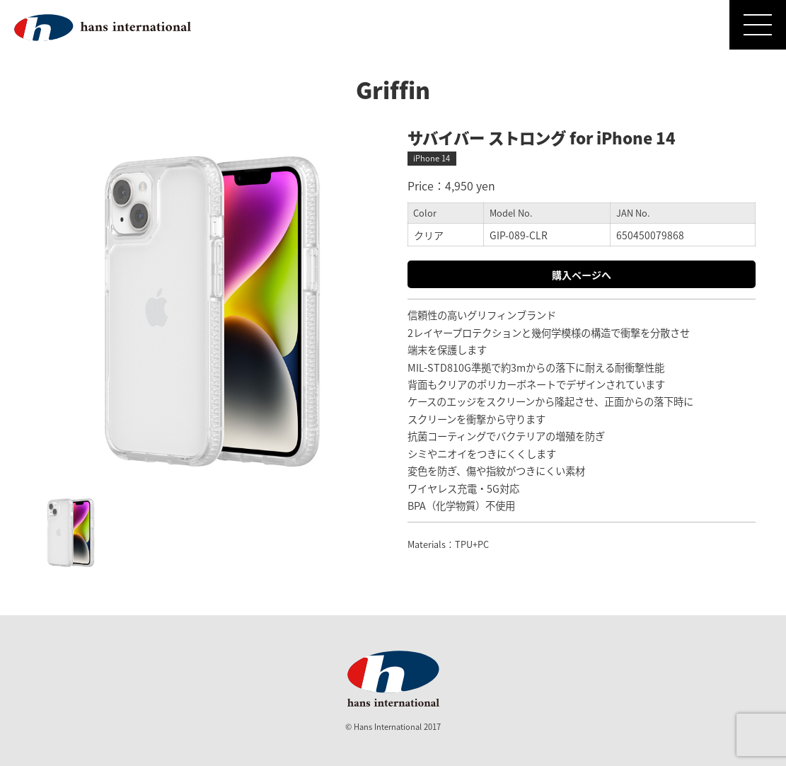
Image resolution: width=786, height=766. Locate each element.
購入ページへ (581, 275)
